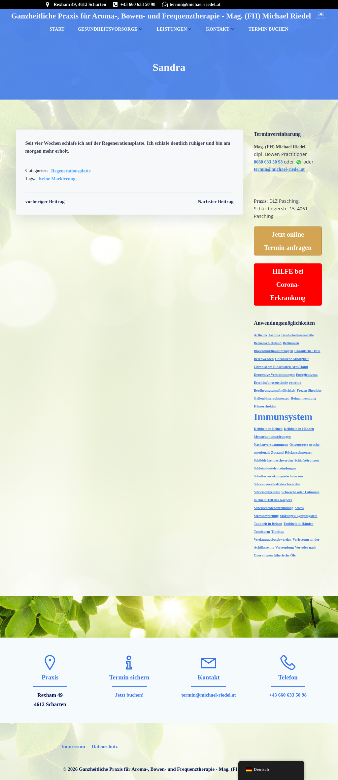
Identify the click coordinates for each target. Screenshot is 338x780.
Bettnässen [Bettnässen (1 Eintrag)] (290, 341)
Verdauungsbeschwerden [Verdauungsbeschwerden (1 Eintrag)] (303, 529)
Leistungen (174, 27)
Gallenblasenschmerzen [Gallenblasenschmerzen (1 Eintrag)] (271, 396)
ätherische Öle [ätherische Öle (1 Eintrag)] (306, 545)
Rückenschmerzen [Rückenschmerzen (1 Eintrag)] (298, 450)
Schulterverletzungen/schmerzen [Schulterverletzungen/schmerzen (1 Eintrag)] (277, 474)
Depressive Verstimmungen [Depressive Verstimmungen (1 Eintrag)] (273, 373)
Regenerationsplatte (71, 172)
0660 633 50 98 (267, 162)
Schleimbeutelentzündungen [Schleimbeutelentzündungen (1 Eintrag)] (274, 466)
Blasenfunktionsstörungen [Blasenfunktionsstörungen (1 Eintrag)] (272, 349)
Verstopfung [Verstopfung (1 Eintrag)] (311, 537)
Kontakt (220, 27)
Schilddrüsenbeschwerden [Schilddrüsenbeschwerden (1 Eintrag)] (272, 458)
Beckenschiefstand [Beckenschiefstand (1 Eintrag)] (267, 341)
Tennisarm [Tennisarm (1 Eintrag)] (261, 529)
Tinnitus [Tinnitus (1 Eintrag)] (277, 529)
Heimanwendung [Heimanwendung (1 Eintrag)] (303, 396)
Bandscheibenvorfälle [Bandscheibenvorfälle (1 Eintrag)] (297, 333)
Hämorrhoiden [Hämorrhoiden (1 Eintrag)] (264, 404)
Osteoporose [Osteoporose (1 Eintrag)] (298, 442)
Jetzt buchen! (129, 685)
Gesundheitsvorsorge (110, 27)
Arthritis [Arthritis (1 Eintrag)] (259, 333)
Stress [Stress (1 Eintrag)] (298, 506)
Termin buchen (268, 27)
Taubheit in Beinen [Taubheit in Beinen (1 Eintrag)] (267, 522)
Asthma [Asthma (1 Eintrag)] (274, 333)
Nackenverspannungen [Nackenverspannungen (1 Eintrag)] (270, 442)
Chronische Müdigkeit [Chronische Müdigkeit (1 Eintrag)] (291, 357)
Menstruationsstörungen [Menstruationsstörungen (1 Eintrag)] (271, 434)
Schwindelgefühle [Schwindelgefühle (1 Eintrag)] (266, 490)
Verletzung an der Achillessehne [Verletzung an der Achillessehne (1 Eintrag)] (277, 537)
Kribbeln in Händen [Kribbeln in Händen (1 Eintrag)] (298, 427)
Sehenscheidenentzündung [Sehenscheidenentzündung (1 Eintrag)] (273, 506)
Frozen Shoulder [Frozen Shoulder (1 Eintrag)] (308, 388)
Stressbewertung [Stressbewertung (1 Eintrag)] (265, 514)
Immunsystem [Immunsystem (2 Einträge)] (282, 414)
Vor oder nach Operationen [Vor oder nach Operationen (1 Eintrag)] (273, 545)
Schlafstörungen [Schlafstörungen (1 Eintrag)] (306, 458)
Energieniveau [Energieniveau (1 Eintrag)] (306, 373)
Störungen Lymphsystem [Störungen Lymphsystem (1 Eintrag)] (298, 514)
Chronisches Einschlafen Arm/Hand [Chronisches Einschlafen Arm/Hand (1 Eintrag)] (280, 365)
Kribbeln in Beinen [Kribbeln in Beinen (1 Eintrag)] (267, 427)
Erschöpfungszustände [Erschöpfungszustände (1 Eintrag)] (270, 380)
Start (57, 27)
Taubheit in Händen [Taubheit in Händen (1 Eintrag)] (298, 522)
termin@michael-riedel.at (278, 170)
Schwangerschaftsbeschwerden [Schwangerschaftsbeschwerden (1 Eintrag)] (276, 482)
